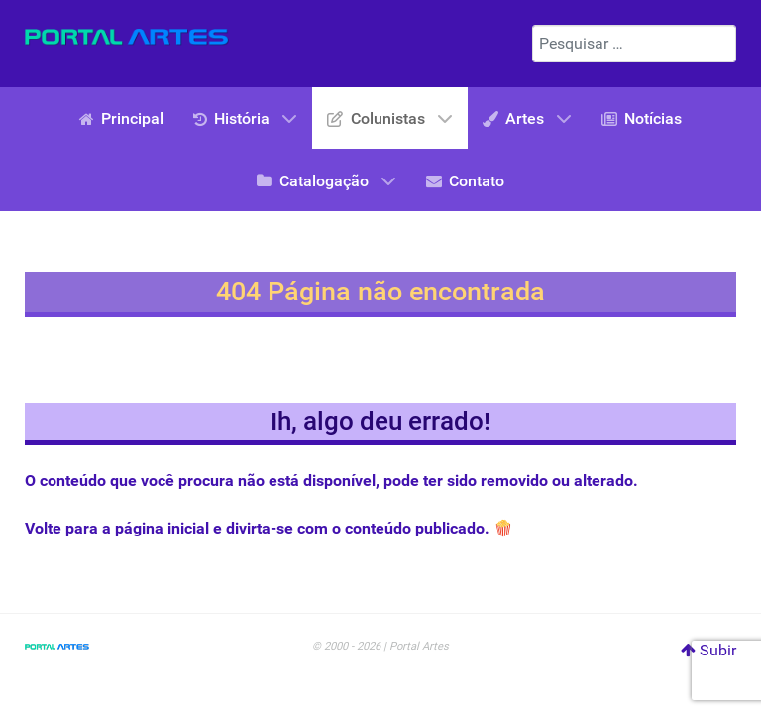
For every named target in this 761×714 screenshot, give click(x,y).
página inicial (162, 528)
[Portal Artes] (127, 37)
